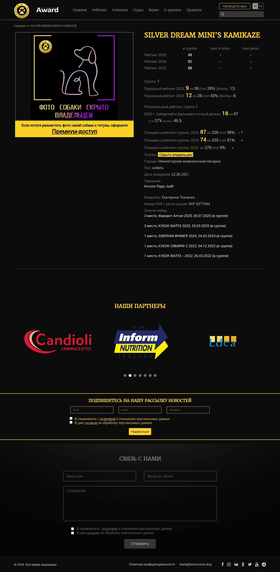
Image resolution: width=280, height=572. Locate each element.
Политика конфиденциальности (152, 564)
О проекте (172, 10)
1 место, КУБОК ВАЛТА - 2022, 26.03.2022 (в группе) (186, 256)
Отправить (140, 543)
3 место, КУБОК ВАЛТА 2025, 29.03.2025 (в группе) (185, 226)
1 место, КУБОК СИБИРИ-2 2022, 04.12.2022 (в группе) (188, 246)
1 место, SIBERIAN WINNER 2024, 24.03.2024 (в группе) (188, 236)
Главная (80, 10)
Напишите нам (235, 6)
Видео (154, 10)
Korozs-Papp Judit (158, 186)
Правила (194, 10)
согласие (90, 422)
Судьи (138, 10)
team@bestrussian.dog (195, 564)
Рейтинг (99, 10)
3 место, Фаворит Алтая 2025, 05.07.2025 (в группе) (186, 216)
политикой (108, 418)
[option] (74, 84)
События (120, 10)
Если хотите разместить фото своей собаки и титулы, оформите (74, 129)
